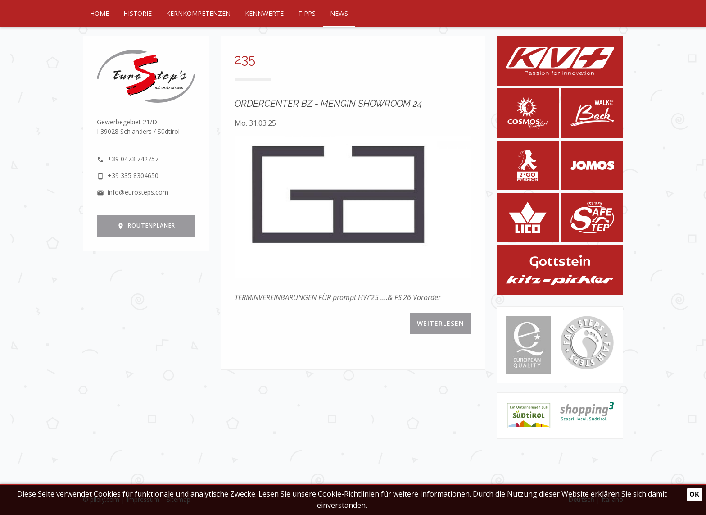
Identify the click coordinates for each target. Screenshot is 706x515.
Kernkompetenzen (198, 13)
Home (99, 13)
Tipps (307, 13)
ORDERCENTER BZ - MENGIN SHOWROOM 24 (328, 103)
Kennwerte (264, 13)
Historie (137, 13)
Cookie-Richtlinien (348, 494)
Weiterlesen (440, 323)
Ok (694, 494)
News (339, 13)
